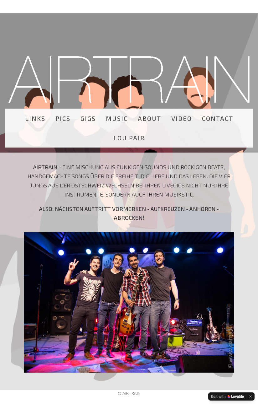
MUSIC (117, 118)
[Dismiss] (250, 396)
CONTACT (217, 118)
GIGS (88, 118)
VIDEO (181, 118)
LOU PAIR (129, 138)
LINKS (35, 118)
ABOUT (149, 118)
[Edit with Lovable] (227, 396)
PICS (62, 118)
